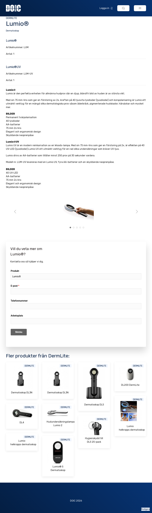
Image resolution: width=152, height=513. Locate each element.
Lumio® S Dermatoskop (58, 468)
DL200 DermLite (130, 385)
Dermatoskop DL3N (21, 392)
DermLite (11, 18)
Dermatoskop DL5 (94, 404)
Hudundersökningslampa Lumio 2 (58, 423)
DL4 (22, 422)
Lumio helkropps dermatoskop (130, 428)
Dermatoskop (12, 31)
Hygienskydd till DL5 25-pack (94, 440)
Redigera (145, 509)
